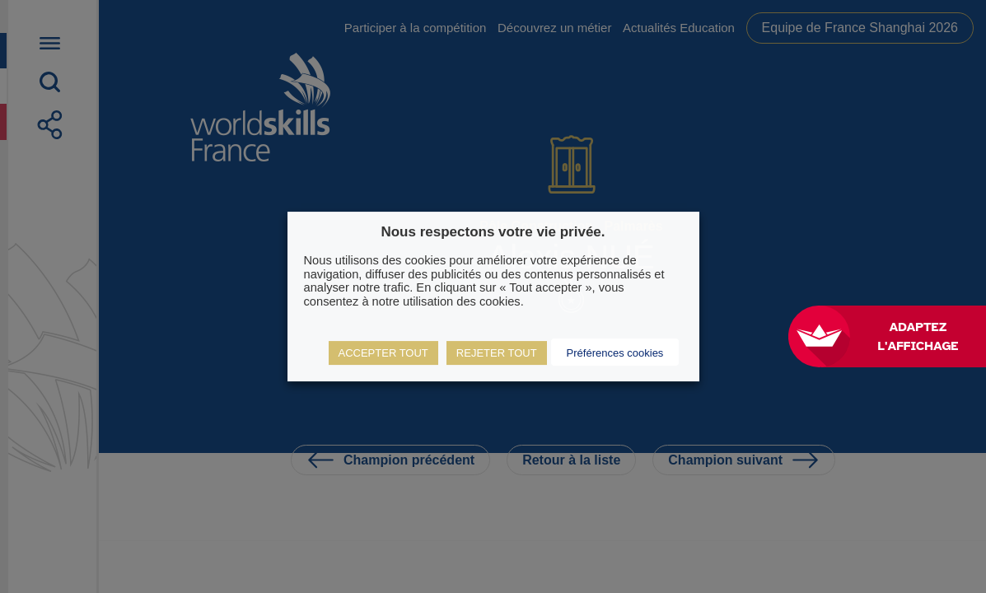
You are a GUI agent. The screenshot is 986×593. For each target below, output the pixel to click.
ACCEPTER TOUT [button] (383, 353)
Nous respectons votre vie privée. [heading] (493, 232)
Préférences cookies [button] (615, 353)
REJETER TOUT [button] (496, 353)
